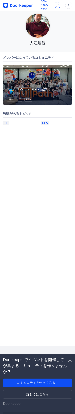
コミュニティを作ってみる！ (37, 382)
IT (20, 99)
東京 (11, 99)
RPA (28, 99)
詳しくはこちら (37, 394)
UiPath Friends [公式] (32, 89)
